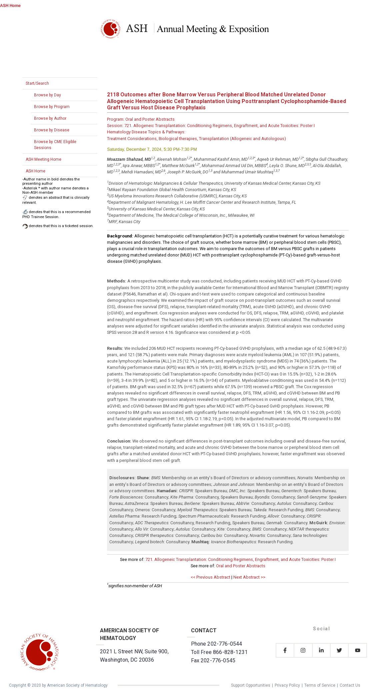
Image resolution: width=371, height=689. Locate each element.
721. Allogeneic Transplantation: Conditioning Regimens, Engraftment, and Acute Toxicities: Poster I (240, 559)
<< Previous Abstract (210, 577)
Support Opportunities (250, 685)
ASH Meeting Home (43, 159)
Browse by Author (50, 118)
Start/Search (37, 83)
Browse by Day (47, 95)
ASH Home (10, 5)
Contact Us (350, 685)
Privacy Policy (287, 685)
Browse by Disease (51, 130)
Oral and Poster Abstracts (240, 565)
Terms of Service (319, 685)
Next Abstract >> (249, 577)
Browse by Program (52, 106)
